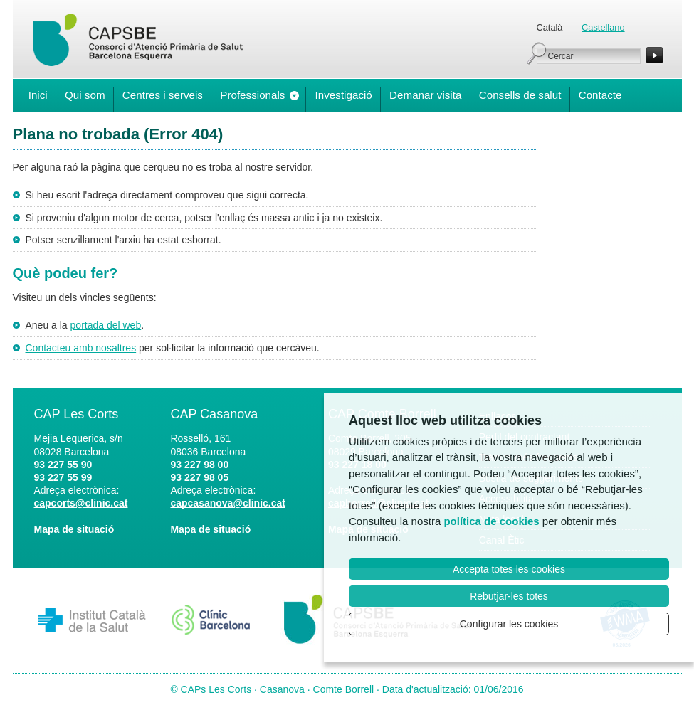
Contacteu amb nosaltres (81, 348)
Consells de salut (520, 95)
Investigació (343, 95)
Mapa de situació (74, 529)
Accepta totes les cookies (509, 569)
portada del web (106, 325)
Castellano (603, 27)
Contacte (600, 95)
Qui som (85, 95)
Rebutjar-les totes (509, 596)
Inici (38, 95)
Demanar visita (425, 95)
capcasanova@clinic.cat (227, 503)
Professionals (252, 95)
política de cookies (491, 521)
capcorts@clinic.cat (81, 503)
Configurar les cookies (509, 624)
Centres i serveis (162, 95)
